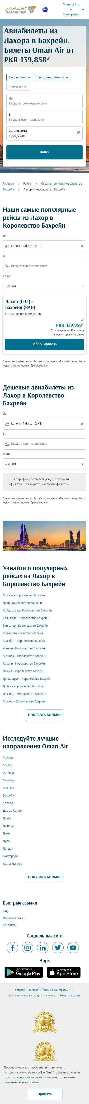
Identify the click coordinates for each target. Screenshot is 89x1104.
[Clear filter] (82, 246)
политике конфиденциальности (25, 1077)
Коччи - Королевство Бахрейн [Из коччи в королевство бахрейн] (23, 633)
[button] (53, 77)
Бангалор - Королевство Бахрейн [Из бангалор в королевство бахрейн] (25, 626)
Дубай (7, 841)
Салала (8, 803)
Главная (8, 184)
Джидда (8, 826)
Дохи (6, 833)
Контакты (9, 925)
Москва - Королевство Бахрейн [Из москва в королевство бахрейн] (24, 701)
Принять (44, 1094)
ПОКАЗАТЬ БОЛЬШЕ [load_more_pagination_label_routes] (44, 715)
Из (10, 98)
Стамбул (9, 780)
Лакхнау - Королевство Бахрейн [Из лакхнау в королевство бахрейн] (24, 694)
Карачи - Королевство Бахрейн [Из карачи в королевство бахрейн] (24, 663)
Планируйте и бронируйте (75, 9)
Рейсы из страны (70, 995)
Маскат (8, 758)
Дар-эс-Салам (12, 811)
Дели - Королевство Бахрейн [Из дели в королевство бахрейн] (22, 603)
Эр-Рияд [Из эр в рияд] (8, 773)
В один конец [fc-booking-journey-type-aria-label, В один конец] (17, 77)
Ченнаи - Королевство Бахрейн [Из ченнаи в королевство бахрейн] (24, 648)
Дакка (7, 818)
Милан (7, 765)
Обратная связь (13, 918)
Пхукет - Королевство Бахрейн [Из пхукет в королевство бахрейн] (23, 671)
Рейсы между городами (56, 990)
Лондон (8, 849)
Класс (7, 276)
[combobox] (44, 246)
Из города (50, 995)
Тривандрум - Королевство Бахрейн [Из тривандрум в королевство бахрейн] (27, 679)
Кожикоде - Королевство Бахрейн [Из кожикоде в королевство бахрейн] (25, 618)
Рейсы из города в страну (24, 995)
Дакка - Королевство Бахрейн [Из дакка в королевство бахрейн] (23, 686)
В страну (19, 990)
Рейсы (27, 184)
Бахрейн (8, 795)
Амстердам (10, 856)
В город (33, 990)
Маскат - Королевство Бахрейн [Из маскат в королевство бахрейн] (24, 595)
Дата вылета (18, 131)
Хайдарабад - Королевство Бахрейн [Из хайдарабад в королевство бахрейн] (27, 610)
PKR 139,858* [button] (27, 60)
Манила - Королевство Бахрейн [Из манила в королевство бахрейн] (24, 656)
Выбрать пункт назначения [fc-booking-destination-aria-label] (27, 120)
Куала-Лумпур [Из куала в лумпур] (12, 864)
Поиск (45, 152)
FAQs (6, 911)
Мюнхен (8, 788)
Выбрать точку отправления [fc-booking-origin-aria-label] (28, 103)
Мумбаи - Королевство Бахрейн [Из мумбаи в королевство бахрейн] (24, 641)
